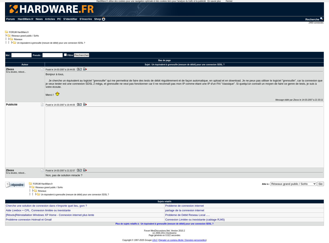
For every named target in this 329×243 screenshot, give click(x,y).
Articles (50, 19)
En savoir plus (214, 1)
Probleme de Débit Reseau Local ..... (187, 215)
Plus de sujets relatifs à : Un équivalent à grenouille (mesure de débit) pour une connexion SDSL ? (164, 224)
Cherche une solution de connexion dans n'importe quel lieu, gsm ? (46, 205)
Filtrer (70, 55)
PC (59, 19)
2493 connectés (316, 23)
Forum (10, 19)
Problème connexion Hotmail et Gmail (29, 219)
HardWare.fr (25, 19)
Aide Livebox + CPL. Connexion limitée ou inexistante (38, 210)
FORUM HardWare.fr (19, 32)
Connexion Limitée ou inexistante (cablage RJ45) (195, 219)
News (39, 19)
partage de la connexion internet (184, 210)
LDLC (155, 240)
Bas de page (164, 60)
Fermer (229, 1)
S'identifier (70, 19)
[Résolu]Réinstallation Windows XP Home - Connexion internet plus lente (50, 215)
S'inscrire (86, 19)
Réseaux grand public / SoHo (25, 36)
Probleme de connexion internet (184, 205)
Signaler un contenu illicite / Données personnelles (182, 240)
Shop (100, 19)
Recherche (314, 19)
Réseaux (18, 39)
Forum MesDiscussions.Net (157, 231)
